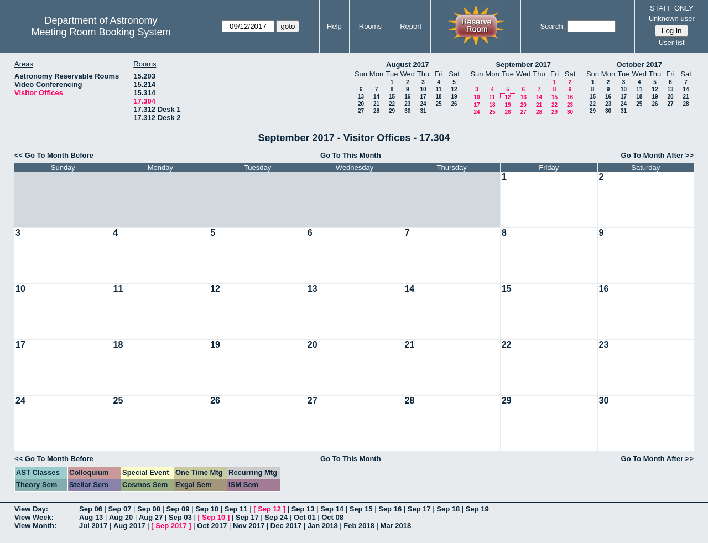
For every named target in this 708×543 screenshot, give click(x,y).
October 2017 (639, 64)
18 (438, 97)
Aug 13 (91, 517)
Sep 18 (448, 509)
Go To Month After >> (657, 155)
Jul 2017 (93, 525)
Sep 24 (276, 517)
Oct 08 (332, 517)
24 (423, 104)
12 (454, 89)
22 (392, 104)
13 (361, 97)
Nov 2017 (248, 525)
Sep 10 (206, 509)
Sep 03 (180, 517)
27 (361, 111)
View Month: (35, 525)
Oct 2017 (212, 525)
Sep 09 (178, 509)
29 (392, 111)
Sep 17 (419, 509)
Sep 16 (390, 509)
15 (392, 97)
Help (334, 26)
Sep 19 (477, 509)
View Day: (31, 509)
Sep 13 (303, 509)
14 (376, 97)
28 (376, 111)
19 (454, 97)
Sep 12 (269, 509)
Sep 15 (361, 509)
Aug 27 (151, 517)
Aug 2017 (129, 525)
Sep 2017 (170, 525)
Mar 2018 (396, 525)
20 (361, 104)
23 (407, 104)
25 (438, 104)
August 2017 (407, 64)
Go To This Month (350, 155)
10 (423, 89)
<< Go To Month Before (53, 155)
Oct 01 (305, 517)
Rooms (370, 26)
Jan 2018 (323, 525)
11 (438, 89)
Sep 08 (148, 509)
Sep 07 (120, 509)
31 (423, 111)
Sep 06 (90, 509)
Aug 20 (121, 517)
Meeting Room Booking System (100, 32)
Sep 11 (236, 509)
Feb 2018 (358, 525)
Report (410, 26)
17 (423, 97)
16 (407, 97)
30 (407, 111)
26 (454, 104)
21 (376, 104)
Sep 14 (331, 509)
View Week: (34, 517)
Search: (552, 26)
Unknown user (672, 18)
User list (672, 42)
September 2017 (523, 64)
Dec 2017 (285, 525)
